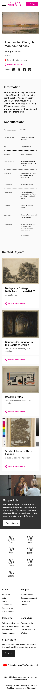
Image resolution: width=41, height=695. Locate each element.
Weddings (25, 633)
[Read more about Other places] (29, 230)
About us (6, 595)
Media (4, 601)
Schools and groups (10, 623)
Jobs (4, 598)
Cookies (10, 688)
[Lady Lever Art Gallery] (11, 574)
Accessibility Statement (26, 688)
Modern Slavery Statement (25, 686)
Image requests (9, 633)
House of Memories (10, 627)
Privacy (9, 686)
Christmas (25, 627)
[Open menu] (4, 4)
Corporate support (29, 598)
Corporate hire (27, 623)
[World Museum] (30, 539)
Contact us (7, 605)
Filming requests (28, 630)
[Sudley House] (30, 562)
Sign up (8, 653)
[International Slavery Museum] (11, 551)
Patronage (25, 601)
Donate (24, 605)
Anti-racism (7, 630)
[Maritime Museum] (30, 551)
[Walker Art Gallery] (11, 562)
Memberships (27, 595)
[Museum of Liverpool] (11, 539)
